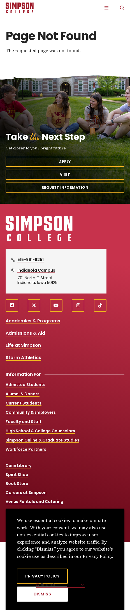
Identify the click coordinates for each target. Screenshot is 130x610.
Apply (65, 161)
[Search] (122, 8)
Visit (65, 174)
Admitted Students (25, 384)
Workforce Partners (26, 449)
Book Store (17, 483)
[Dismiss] (42, 594)
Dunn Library (18, 465)
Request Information (65, 187)
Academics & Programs (33, 321)
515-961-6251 (30, 259)
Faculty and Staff (23, 421)
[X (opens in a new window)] (34, 305)
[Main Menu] (106, 8)
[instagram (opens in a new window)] (78, 305)
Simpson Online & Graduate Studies (42, 440)
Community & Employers (31, 412)
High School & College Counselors (40, 431)
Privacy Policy (42, 576)
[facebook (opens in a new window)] (12, 305)
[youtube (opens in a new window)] (56, 305)
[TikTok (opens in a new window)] (100, 305)
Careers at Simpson (26, 492)
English (47, 584)
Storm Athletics (23, 357)
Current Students (23, 403)
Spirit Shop (17, 474)
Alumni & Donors (23, 394)
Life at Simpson (23, 345)
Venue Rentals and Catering (34, 501)
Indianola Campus (36, 270)
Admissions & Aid (25, 333)
